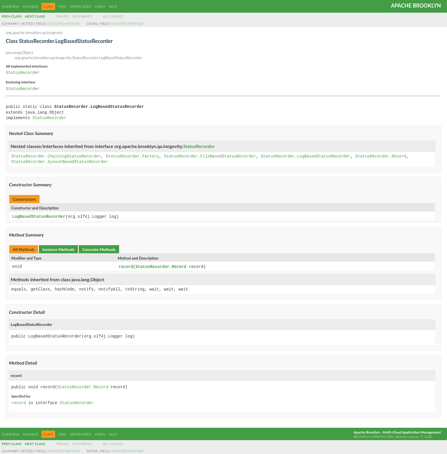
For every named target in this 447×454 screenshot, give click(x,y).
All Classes (113, 16)
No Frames (82, 16)
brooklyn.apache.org (374, 436)
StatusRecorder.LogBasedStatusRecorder (305, 156)
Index (100, 6)
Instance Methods (58, 249)
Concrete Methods (99, 249)
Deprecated (80, 6)
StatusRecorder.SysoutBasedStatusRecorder (59, 162)
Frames (62, 16)
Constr (55, 23)
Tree (62, 6)
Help (113, 6)
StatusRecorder (23, 73)
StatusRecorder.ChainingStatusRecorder (56, 156)
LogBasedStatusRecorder (38, 216)
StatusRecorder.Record (380, 156)
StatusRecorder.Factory (132, 156)
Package (30, 6)
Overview (10, 6)
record (126, 266)
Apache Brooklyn (416, 5)
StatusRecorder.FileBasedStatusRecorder (210, 156)
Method (72, 23)
